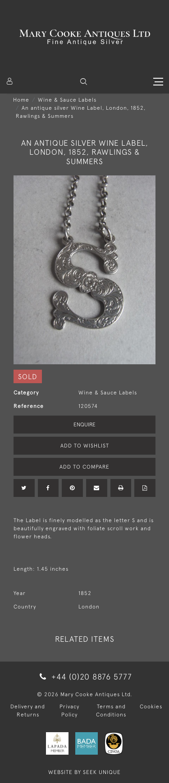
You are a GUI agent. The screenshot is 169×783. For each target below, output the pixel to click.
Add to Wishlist (84, 446)
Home (21, 100)
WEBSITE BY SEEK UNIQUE (84, 772)
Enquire (84, 424)
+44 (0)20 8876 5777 (84, 676)
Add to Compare (84, 467)
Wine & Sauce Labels (67, 100)
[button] (83, 81)
